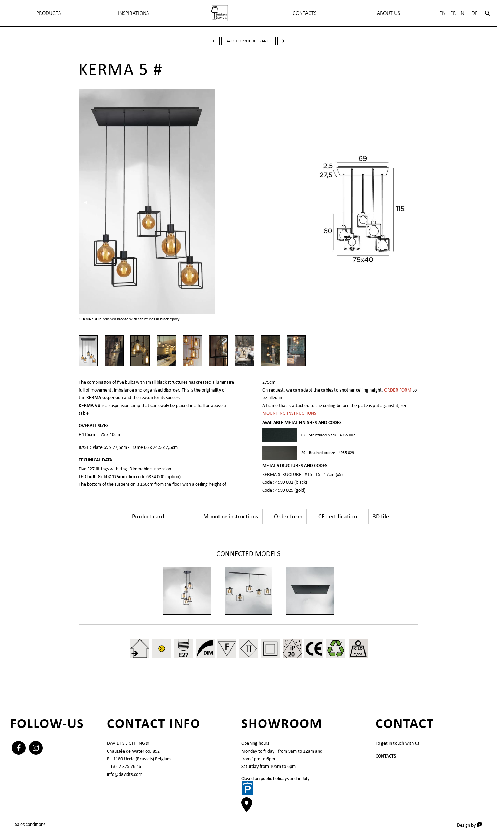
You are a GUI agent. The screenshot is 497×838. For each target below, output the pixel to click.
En (442, 13)
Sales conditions (30, 824)
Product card (148, 516)
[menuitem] (219, 13)
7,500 (358, 654)
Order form (288, 516)
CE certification (337, 516)
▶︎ (230, 202)
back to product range (249, 41)
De (474, 13)
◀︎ (88, 202)
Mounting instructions (230, 516)
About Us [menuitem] (388, 13)
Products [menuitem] (48, 13)
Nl (464, 13)
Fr (453, 13)
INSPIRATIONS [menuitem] (133, 13)
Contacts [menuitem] (304, 13)
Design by (472, 824)
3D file (381, 516)
